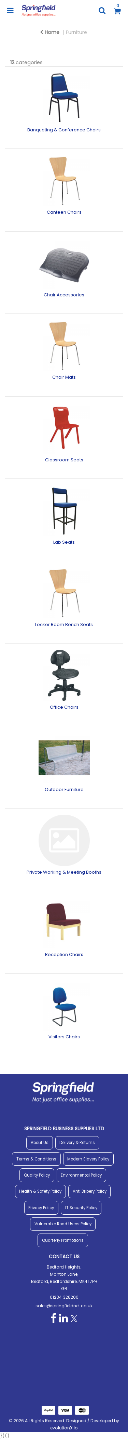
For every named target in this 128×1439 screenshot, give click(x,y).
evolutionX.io (64, 1428)
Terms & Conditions (36, 1159)
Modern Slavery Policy (88, 1159)
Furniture (76, 32)
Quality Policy (37, 1175)
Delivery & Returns (77, 1142)
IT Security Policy (81, 1208)
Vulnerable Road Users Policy (62, 1224)
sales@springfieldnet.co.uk (64, 1306)
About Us (39, 1142)
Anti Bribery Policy (89, 1191)
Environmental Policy (81, 1175)
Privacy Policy (41, 1208)
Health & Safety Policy (40, 1191)
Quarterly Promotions (63, 1240)
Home (49, 32)
